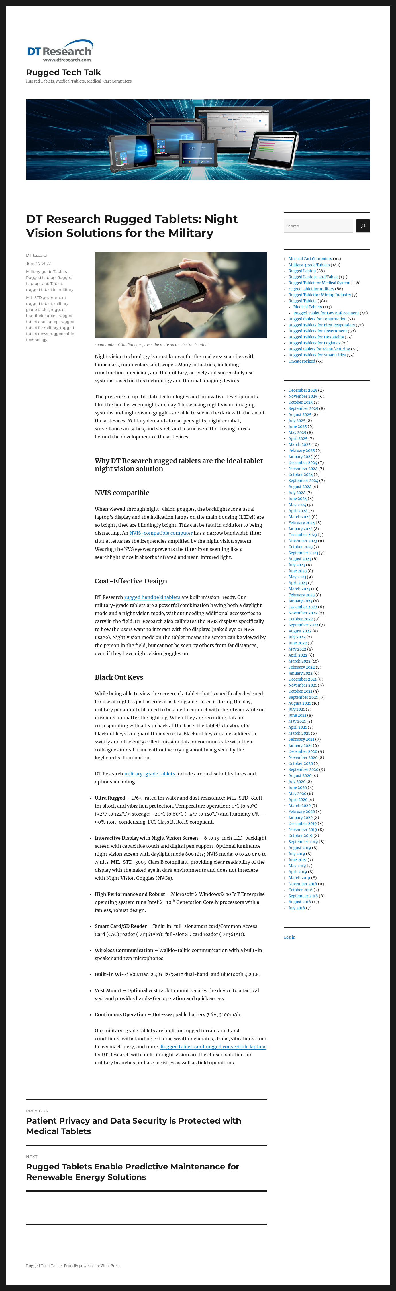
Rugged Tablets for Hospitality (316, 337)
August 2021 (300, 703)
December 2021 (303, 679)
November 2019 (303, 829)
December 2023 (303, 534)
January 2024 (301, 528)
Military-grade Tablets (46, 271)
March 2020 (300, 805)
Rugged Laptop (41, 277)
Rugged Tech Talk (63, 72)
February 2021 (301, 739)
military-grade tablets (149, 774)
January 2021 (300, 745)
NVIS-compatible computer (161, 533)
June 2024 (298, 498)
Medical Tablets (307, 307)
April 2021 (298, 727)
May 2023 (297, 577)
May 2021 (297, 721)
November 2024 (303, 468)
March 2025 (300, 444)
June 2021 (297, 715)
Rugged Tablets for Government (318, 331)
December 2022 (303, 607)
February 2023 (302, 595)
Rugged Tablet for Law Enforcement (326, 313)
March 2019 (299, 877)
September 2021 (303, 697)
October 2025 (301, 402)
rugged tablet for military (49, 289)
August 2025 (300, 414)
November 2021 (303, 685)
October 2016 (301, 890)
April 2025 (298, 438)
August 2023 (300, 559)
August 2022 (300, 631)
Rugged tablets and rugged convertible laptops (213, 1046)
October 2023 (301, 546)
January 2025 (301, 456)
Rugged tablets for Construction (318, 319)
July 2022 (297, 637)
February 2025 (302, 450)
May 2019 (297, 865)
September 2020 (303, 769)
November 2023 (303, 540)
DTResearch (37, 255)
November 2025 (303, 396)
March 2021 (299, 733)
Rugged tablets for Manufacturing (319, 349)
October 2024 (301, 474)
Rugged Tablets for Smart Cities (317, 355)
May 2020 (297, 793)
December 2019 (303, 823)
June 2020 (298, 787)
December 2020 (303, 751)
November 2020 (303, 757)
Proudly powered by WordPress (92, 1265)
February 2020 (302, 811)
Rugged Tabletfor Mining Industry (320, 295)
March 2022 (300, 661)
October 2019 (301, 835)
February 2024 (302, 522)
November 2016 (303, 883)
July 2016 (297, 908)
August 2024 (300, 486)
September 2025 (303, 408)
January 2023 (300, 601)
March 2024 (300, 516)
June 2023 (298, 571)
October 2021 (300, 691)
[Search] (363, 226)
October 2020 (301, 763)
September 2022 (303, 625)
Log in (289, 937)
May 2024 (297, 504)
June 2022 (298, 643)
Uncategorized (302, 361)
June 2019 (298, 859)
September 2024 (303, 480)
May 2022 (297, 649)
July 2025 (297, 420)
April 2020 (298, 799)
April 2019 (298, 871)
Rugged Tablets (303, 301)
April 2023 (298, 583)
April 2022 (298, 655)
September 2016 (303, 896)
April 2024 (298, 510)
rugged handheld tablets (152, 597)
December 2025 (303, 390)
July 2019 (297, 853)
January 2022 (301, 673)
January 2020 (301, 817)
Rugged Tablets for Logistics (314, 343)
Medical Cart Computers (310, 258)
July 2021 (297, 709)
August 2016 (300, 902)
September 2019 (303, 841)
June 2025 (298, 426)
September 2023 (303, 553)
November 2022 (303, 613)
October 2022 (301, 619)
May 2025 (297, 432)
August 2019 (300, 847)
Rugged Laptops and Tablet (313, 277)
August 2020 (300, 775)
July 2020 (297, 781)
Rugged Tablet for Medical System (319, 283)
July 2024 (297, 492)
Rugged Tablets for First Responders (322, 325)
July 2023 (297, 565)
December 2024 (303, 462)
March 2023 (299, 589)
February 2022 (302, 667)
